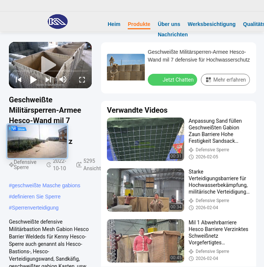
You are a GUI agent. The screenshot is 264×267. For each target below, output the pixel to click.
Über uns (169, 24)
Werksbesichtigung (212, 24)
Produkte (139, 24)
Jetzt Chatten (173, 79)
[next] (48, 79)
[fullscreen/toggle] (82, 79)
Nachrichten (173, 34)
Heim (114, 24)
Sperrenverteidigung (35, 208)
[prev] (18, 79)
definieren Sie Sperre (36, 197)
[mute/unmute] (63, 79)
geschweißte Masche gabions (46, 185)
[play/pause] (33, 79)
